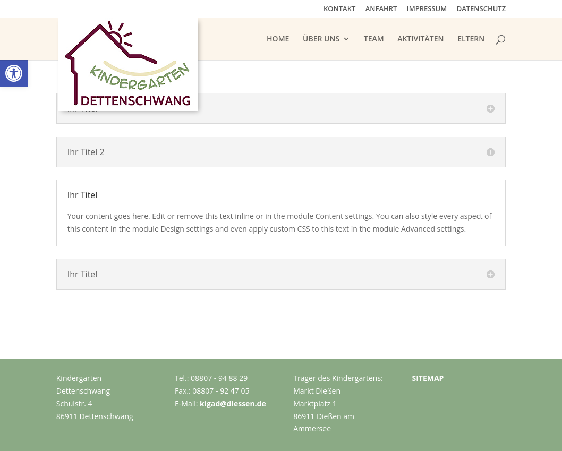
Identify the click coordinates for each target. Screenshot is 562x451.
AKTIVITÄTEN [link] (420, 39)
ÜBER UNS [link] (321, 39)
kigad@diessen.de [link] (233, 403)
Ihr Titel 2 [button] (86, 152)
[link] (14, 73)
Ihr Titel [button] (82, 195)
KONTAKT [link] (339, 9)
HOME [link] (278, 39)
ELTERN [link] (470, 39)
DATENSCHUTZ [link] (481, 9)
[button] (281, 108)
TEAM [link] (374, 39)
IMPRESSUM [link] (427, 9)
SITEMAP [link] (428, 378)
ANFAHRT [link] (381, 9)
